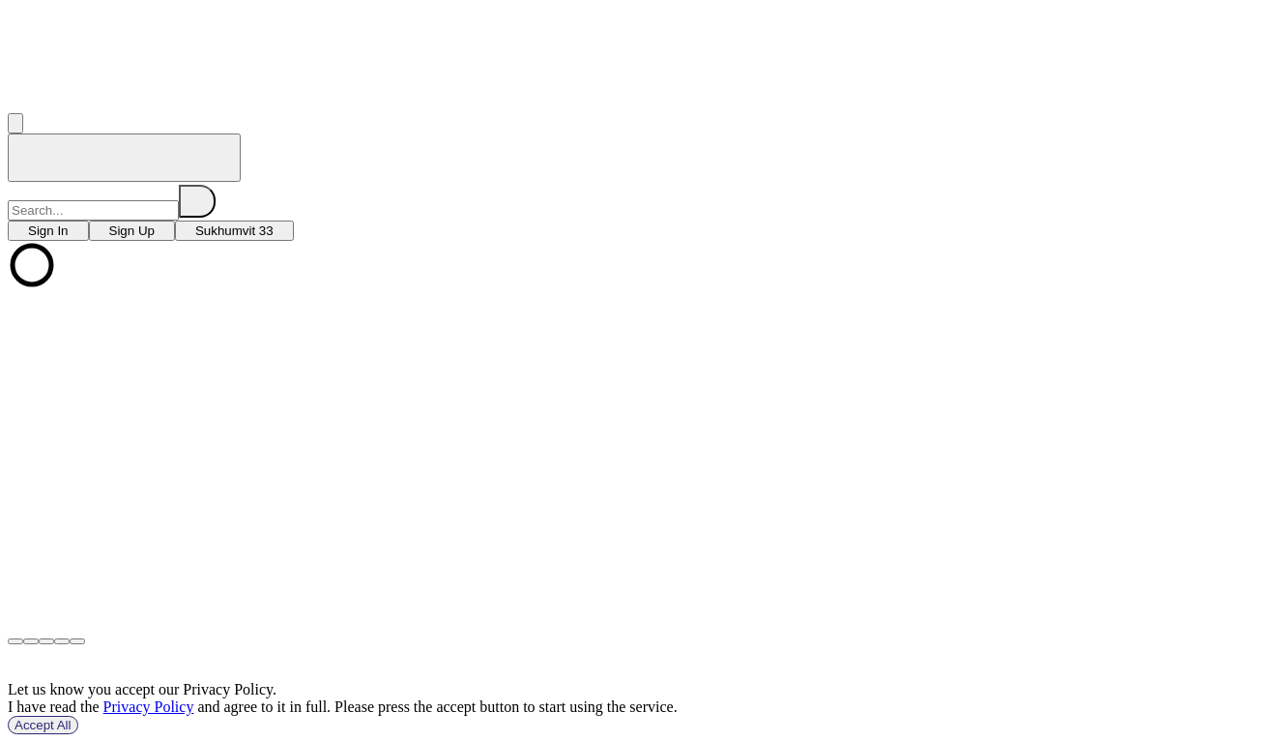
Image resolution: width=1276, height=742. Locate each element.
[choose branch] (48, 231)
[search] (197, 201)
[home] (124, 158)
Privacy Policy (148, 706)
